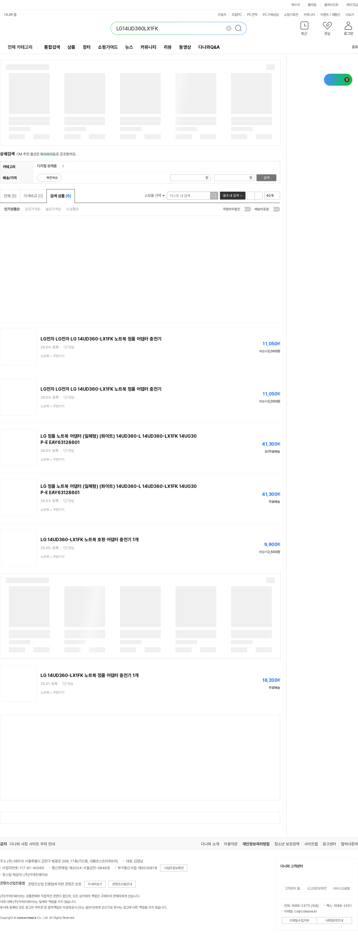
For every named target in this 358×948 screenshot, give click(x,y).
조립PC (237, 15)
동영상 (185, 47)
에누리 (295, 5)
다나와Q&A (209, 47)
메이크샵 (352, 5)
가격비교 (33, 196)
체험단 (336, 15)
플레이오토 (331, 5)
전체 (10, 196)
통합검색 (52, 47)
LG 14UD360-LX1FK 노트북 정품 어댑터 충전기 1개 (90, 675)
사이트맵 (311, 844)
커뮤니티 (309, 15)
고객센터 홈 (292, 888)
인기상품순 (12, 209)
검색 (266, 178)
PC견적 (252, 15)
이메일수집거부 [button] (299, 920)
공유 (351, 47)
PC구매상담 (271, 15)
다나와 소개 (210, 844)
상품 (71, 47)
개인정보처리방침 (256, 844)
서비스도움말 (341, 888)
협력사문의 (349, 844)
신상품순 (72, 209)
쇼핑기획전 (291, 15)
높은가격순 (53, 209)
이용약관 (231, 844)
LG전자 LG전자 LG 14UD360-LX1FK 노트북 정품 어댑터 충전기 (101, 339)
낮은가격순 (33, 209)
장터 (87, 47)
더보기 (352, 15)
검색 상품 (60, 196)
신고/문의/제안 (317, 888)
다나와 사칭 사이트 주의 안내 (32, 844)
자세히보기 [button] (95, 884)
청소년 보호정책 (286, 844)
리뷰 (168, 47)
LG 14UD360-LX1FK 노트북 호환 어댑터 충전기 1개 (90, 539)
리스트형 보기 (251, 195)
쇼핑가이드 (108, 47)
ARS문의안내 (334, 920)
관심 (71, 347)
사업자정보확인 (174, 868)
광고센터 (329, 844)
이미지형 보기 (258, 195)
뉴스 (129, 47)
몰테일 (312, 5)
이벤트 (324, 15)
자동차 (222, 15)
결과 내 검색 (231, 196)
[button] (304, 30)
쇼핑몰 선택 (155, 195)
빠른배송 (52, 178)
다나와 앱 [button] (10, 15)
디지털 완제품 (47, 166)
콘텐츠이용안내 (122, 884)
